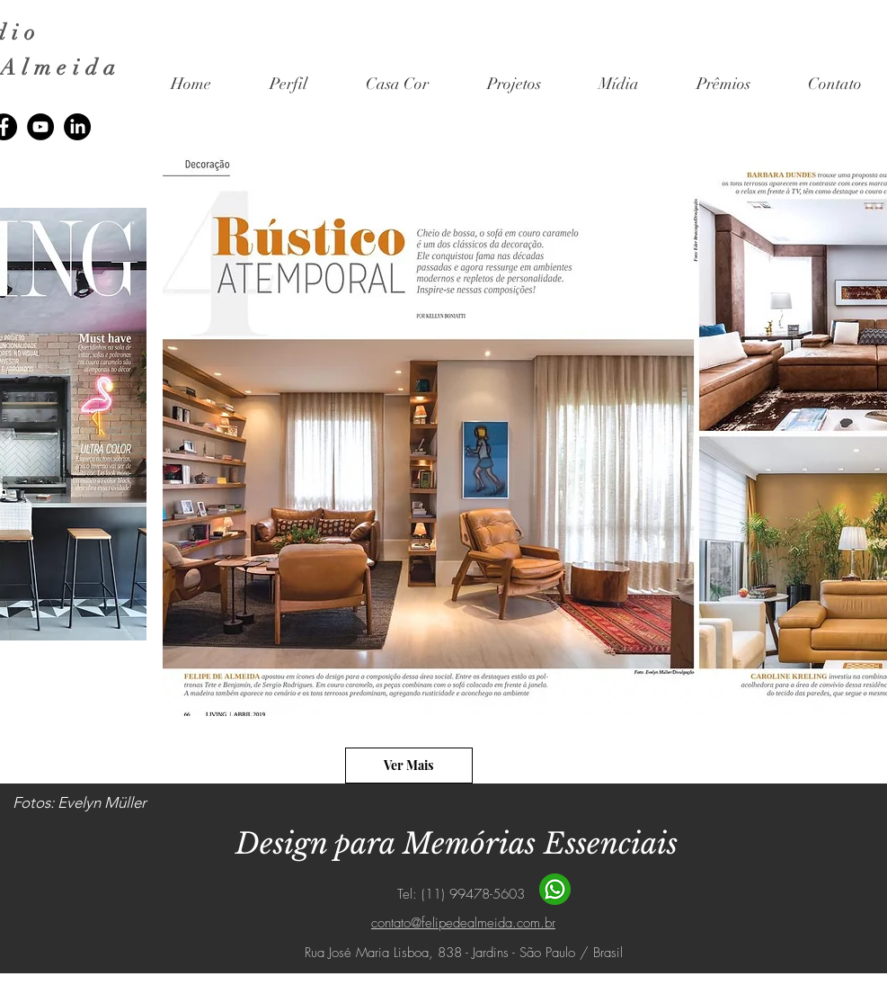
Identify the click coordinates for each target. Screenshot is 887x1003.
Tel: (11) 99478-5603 (463, 894)
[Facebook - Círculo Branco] (450, 989)
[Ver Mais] (409, 766)
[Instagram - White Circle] (410, 989)
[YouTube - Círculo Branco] (489, 989)
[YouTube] (40, 126)
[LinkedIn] (77, 126)
